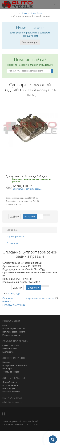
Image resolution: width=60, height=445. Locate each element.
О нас (5, 325)
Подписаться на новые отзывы (41, 298)
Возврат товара (9, 348)
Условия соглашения (12, 335)
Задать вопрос (30, 41)
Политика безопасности (13, 331)
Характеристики (15, 236)
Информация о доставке (13, 328)
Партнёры (7, 368)
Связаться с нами (10, 345)
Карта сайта (7, 352)
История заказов (10, 385)
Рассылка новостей (11, 391)
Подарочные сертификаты (14, 365)
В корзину (29, 216)
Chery (11, 293)
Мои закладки (9, 388)
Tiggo (18, 293)
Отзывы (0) (12, 243)
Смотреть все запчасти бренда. (27, 189)
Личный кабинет (10, 382)
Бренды (6, 362)
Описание (12, 229)
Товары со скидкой (11, 371)
